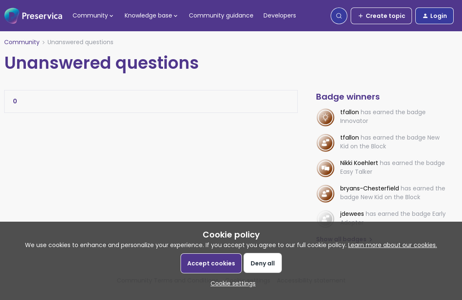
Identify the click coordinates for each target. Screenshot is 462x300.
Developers (280, 15)
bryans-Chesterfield (369, 188)
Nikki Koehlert (359, 163)
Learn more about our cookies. (392, 245)
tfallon (349, 112)
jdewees (352, 214)
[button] (381, 16)
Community (22, 42)
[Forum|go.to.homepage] (33, 16)
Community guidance (221, 15)
